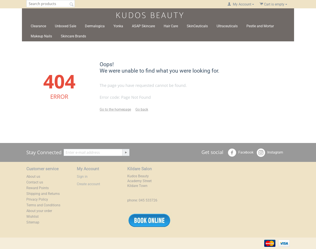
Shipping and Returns (43, 194)
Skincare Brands (73, 36)
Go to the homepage (115, 109)
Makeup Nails (41, 36)
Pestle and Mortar (260, 26)
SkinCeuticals (197, 26)
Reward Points (37, 188)
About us (33, 176)
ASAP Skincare (143, 26)
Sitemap (32, 222)
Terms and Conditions (43, 205)
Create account (88, 184)
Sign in (82, 176)
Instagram (270, 152)
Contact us (34, 182)
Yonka (118, 26)
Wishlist (32, 216)
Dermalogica (95, 26)
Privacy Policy (37, 199)
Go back (141, 109)
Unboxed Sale (65, 26)
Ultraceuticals (227, 26)
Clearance (38, 26)
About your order (39, 211)
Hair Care (171, 26)
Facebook (240, 152)
